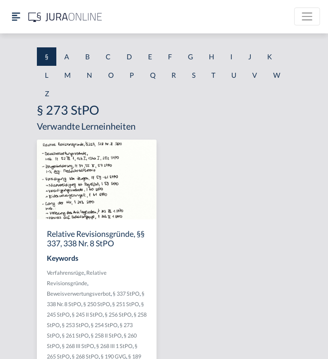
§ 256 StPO (118, 314)
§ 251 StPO (125, 304)
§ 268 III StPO (78, 346)
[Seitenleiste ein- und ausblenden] (16, 16)
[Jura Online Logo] (65, 16)
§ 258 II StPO (106, 335)
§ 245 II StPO (87, 314)
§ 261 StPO (75, 335)
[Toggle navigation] (307, 16)
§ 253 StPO (75, 325)
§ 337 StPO (126, 293)
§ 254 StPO (104, 325)
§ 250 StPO (96, 304)
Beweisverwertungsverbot (79, 293)
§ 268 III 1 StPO (114, 346)
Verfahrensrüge (65, 272)
